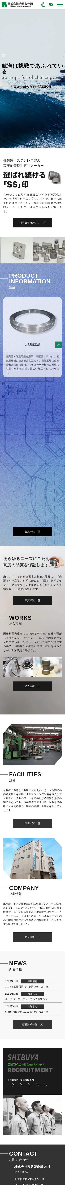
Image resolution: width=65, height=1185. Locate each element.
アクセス (19, 1172)
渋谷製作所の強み (30, 222)
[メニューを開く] (60, 4)
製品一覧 (30, 531)
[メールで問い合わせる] (51, 4)
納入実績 (30, 686)
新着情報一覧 (29, 1024)
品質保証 (30, 600)
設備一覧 (30, 823)
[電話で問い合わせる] (43, 4)
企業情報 (30, 936)
